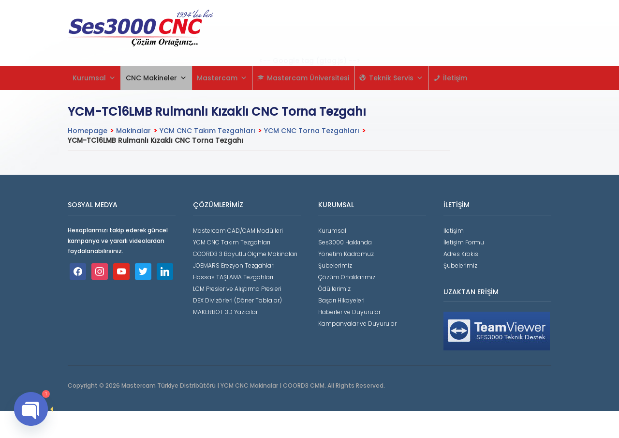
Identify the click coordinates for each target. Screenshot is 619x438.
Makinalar (133, 131)
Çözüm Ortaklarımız (346, 277)
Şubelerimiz (335, 265)
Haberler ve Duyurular (349, 312)
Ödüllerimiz (334, 289)
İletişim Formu (463, 242)
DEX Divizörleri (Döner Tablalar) (237, 300)
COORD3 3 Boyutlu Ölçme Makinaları (245, 254)
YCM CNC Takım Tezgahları (207, 131)
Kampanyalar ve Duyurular (357, 323)
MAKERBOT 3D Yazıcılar (225, 312)
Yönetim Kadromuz (346, 254)
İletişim (455, 78)
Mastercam (222, 78)
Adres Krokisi (461, 254)
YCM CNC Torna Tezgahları (311, 131)
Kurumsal (94, 78)
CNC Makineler (156, 78)
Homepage (87, 131)
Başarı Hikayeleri (341, 300)
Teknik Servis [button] (396, 78)
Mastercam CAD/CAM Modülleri (238, 231)
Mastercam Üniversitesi (308, 78)
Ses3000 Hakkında (345, 242)
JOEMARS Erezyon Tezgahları (234, 265)
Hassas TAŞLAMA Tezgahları (233, 277)
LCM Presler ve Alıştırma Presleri (237, 289)
